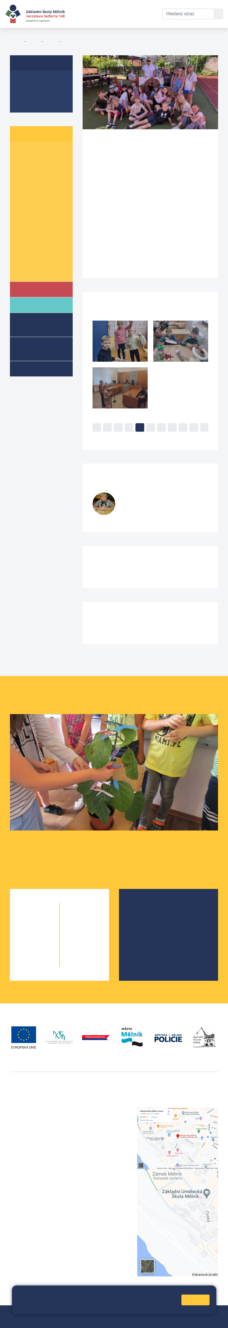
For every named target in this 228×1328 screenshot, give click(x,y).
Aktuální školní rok (86, 14)
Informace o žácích (39, 260)
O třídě (24, 80)
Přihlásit (20, 1320)
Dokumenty (118, 10)
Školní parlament (36, 271)
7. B (44, 227)
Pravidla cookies (91, 1307)
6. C (21, 217)
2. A (21, 162)
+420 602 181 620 (28, 1203)
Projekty (141, 924)
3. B (44, 173)
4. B (68, 41)
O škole (140, 905)
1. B (44, 151)
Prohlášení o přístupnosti (57, 1320)
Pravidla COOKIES (104, 1320)
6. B (44, 206)
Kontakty (148, 10)
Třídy (51, 41)
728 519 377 (135, 515)
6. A (21, 206)
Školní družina (31, 324)
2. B (44, 162)
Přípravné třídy (36, 348)
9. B (44, 249)
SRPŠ (138, 942)
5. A (21, 195)
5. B (44, 195)
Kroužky (34, 368)
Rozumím (195, 1299)
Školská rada (146, 915)
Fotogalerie (30, 102)
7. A (21, 227)
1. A (21, 151)
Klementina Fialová (155, 496)
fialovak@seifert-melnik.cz (147, 509)
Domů (15, 41)
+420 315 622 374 (101, 1110)
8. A (21, 239)
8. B (44, 239)
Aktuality (27, 91)
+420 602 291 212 (101, 1117)
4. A (21, 184)
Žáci (33, 41)
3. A (21, 173)
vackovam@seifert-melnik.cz (40, 1210)
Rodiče (33, 304)
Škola (32, 289)
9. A (21, 249)
